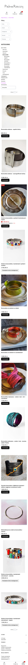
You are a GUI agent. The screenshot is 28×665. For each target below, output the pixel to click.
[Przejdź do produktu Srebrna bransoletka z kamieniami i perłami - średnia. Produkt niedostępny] (14, 246)
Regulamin (3, 645)
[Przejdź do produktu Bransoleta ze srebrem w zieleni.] (14, 290)
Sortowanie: (4, 84)
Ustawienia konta (5, 657)
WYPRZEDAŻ (6, 74)
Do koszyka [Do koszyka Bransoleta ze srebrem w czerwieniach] (5, 359)
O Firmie (3, 638)
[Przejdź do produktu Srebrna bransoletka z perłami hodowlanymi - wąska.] (14, 200)
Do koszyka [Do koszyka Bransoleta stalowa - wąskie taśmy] (5, 135)
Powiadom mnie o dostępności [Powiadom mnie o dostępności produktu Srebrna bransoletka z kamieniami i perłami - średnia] (10, 270)
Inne (4, 72)
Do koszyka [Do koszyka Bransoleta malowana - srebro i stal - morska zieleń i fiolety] (5, 447)
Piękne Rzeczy (4, 17)
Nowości (3, 81)
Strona (12, 92)
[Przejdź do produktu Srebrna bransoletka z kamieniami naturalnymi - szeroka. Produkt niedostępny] (14, 556)
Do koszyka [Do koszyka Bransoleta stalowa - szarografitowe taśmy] (5, 180)
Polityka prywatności (6, 650)
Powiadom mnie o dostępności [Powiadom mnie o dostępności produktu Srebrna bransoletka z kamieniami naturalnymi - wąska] (10, 625)
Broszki (4, 71)
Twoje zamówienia (5, 656)
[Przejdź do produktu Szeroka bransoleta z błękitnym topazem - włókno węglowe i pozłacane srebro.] (14, 467)
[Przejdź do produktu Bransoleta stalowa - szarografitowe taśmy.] (14, 156)
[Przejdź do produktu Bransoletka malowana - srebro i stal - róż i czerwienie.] (14, 379)
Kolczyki (5, 49)
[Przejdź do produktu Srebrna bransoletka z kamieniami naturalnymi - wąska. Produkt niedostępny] (14, 601)
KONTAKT (3, 639)
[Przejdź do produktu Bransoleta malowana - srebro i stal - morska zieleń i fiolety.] (14, 423)
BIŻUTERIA (11, 17)
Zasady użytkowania (6, 647)
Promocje (3, 83)
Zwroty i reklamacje (6, 648)
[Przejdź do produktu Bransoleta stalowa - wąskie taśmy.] (14, 111)
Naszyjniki (5, 51)
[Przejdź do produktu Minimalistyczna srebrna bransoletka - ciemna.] (14, 512)
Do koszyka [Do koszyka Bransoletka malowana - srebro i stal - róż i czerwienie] (5, 403)
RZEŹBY (3, 79)
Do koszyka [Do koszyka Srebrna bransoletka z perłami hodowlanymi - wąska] (5, 226)
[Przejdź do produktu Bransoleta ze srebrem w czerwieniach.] (14, 334)
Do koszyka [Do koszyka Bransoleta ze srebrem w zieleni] (5, 314)
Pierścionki (5, 69)
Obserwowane (4, 659)
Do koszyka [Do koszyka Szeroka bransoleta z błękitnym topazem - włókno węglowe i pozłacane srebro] (5, 492)
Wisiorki (4, 53)
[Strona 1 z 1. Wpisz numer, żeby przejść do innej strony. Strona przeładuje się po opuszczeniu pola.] (15, 92)
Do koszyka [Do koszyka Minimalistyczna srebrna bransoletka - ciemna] (5, 536)
